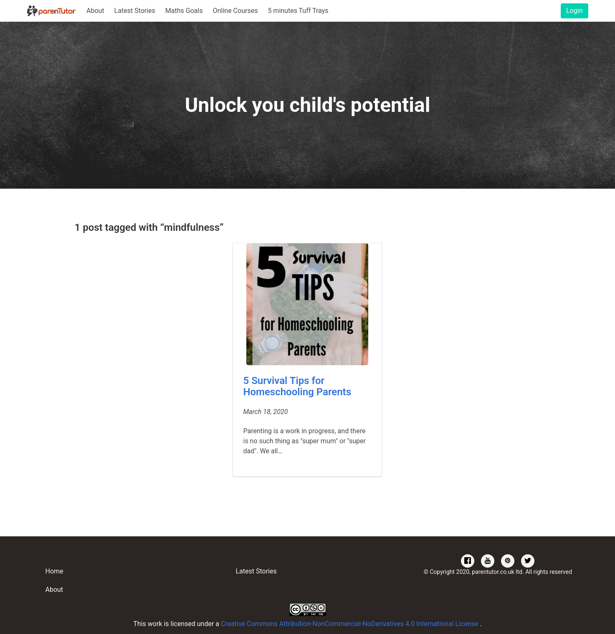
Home (54, 571)
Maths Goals (184, 11)
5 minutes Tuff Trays (298, 11)
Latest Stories (134, 11)
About (95, 11)
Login (574, 11)
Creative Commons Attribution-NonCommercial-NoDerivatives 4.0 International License (350, 624)
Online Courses (235, 11)
